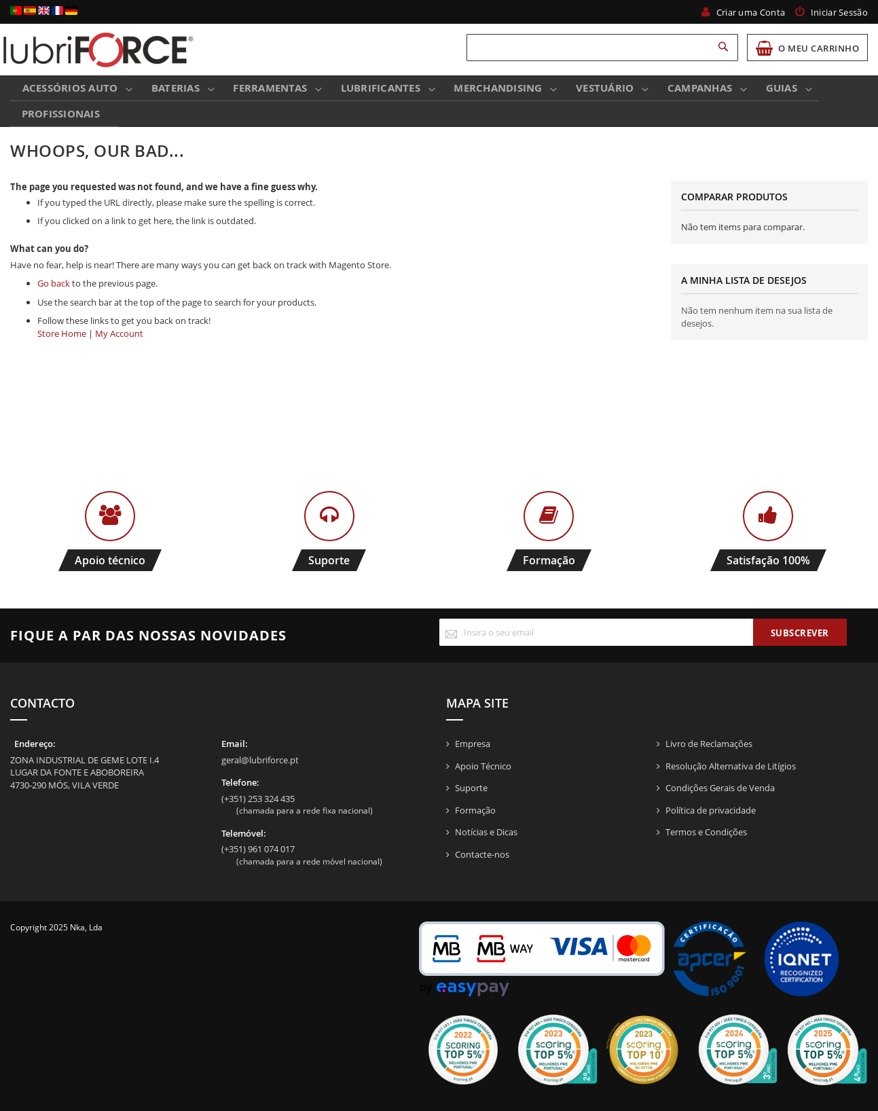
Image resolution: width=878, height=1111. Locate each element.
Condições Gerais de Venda (720, 788)
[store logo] (98, 49)
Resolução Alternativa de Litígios (730, 766)
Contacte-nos (482, 854)
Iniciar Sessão (839, 12)
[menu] (439, 103)
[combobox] (602, 47)
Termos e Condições (706, 832)
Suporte (471, 788)
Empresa (472, 743)
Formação (475, 810)
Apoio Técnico (483, 766)
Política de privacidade (710, 810)
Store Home (61, 337)
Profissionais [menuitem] (59, 116)
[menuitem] (72, 89)
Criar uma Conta (751, 12)
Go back (53, 287)
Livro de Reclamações (708, 743)
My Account (119, 337)
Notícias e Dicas (486, 832)
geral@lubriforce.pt (260, 760)
